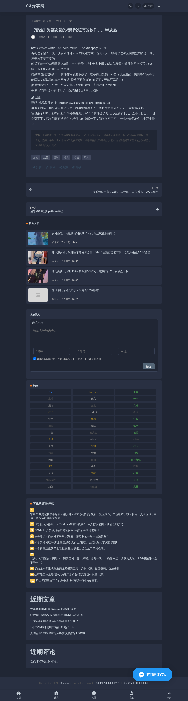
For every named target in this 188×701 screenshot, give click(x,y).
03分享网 (35, 5)
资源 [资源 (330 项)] (50, 473)
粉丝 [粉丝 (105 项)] (135, 445)
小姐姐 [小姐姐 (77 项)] (93, 412)
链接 (76, 167)
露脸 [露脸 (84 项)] (135, 479)
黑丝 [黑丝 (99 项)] (135, 486)
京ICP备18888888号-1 (108, 682)
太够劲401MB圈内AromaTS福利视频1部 (54, 609)
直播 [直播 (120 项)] (50, 445)
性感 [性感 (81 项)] (93, 418)
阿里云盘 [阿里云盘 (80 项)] (93, 479)
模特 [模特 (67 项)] (135, 432)
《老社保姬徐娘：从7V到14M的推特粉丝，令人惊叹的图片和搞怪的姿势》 (80, 524)
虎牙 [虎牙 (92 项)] (50, 466)
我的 (132, 695)
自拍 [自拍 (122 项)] (93, 459)
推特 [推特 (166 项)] (50, 425)
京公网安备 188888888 (135, 682)
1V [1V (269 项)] (50, 391)
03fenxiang (65, 682)
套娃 (35, 157)
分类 (56, 695)
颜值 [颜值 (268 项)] (50, 486)
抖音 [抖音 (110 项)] (135, 418)
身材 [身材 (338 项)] (93, 473)
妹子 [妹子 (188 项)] (50, 412)
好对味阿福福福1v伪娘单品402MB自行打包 (57, 615)
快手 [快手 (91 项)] (50, 418)
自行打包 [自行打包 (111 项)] (136, 459)
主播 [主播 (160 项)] (50, 398)
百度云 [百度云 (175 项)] (93, 439)
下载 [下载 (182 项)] (135, 391)
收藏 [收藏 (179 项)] (135, 425)
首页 (48, 20)
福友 (66, 157)
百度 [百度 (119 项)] (50, 439)
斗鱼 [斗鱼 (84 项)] (50, 432)
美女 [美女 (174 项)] (50, 459)
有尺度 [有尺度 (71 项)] (93, 432)
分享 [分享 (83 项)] (135, 398)
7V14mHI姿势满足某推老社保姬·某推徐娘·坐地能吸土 (67, 530)
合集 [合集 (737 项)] (93, 405)
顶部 (169, 695)
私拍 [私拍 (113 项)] (93, 445)
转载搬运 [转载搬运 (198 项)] (51, 479)
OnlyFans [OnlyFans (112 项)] (93, 391)
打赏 (37, 167)
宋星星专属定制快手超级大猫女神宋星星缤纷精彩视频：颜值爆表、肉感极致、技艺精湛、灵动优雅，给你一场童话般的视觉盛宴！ (93, 516)
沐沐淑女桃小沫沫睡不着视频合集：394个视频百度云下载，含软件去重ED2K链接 (101, 252)
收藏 (50, 167)
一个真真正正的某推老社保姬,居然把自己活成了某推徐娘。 (70, 548)
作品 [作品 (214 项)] (93, 398)
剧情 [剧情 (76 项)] (50, 405)
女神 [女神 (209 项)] (135, 405)
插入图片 (37, 322)
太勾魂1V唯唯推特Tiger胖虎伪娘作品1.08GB (57, 633)
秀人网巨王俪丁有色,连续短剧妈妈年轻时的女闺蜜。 (68, 580)
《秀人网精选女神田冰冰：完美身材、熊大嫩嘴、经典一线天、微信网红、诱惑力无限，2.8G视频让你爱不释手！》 (93, 560)
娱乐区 (55, 242)
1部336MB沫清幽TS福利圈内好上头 (52, 627)
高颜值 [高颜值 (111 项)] (93, 486)
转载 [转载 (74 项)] (135, 473)
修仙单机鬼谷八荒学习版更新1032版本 (75, 290)
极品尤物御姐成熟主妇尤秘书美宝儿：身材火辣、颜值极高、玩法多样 (77, 568)
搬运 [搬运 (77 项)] (93, 425)
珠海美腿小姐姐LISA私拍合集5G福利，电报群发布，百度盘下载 (90, 271)
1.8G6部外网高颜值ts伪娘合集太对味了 (54, 621)
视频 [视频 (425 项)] (135, 466)
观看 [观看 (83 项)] (93, 466)
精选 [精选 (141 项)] (50, 452)
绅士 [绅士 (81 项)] (93, 452)
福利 (55, 157)
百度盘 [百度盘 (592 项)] (135, 439)
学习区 (59, 20)
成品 (45, 157)
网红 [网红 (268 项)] (135, 452)
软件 (86, 157)
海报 (63, 167)
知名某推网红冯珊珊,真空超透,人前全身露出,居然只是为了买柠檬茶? (75, 542)
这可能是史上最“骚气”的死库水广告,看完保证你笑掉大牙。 (70, 574)
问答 (94, 695)
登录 (148, 5)
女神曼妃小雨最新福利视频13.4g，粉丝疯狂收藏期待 (83, 233)
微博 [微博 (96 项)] (135, 412)
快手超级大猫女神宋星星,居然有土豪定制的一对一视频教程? (71, 536)
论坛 (76, 157)
